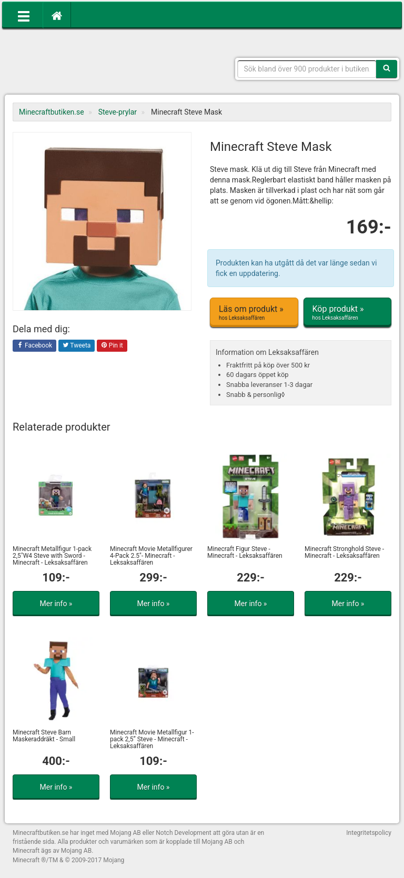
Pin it (112, 346)
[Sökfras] (307, 69)
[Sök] (386, 69)
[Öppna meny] (24, 15)
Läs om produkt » (254, 313)
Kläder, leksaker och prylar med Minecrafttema (89, 63)
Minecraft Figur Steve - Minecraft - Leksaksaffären (244, 552)
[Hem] (57, 15)
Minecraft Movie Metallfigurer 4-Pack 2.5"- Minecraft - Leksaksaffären (151, 555)
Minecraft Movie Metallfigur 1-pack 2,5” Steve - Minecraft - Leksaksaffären (152, 739)
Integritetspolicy (368, 832)
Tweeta (77, 346)
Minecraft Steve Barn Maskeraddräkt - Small (44, 736)
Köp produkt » (347, 313)
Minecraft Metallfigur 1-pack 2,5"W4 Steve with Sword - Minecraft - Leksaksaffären (52, 555)
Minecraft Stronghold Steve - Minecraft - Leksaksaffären (344, 552)
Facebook (34, 346)
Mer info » (56, 603)
